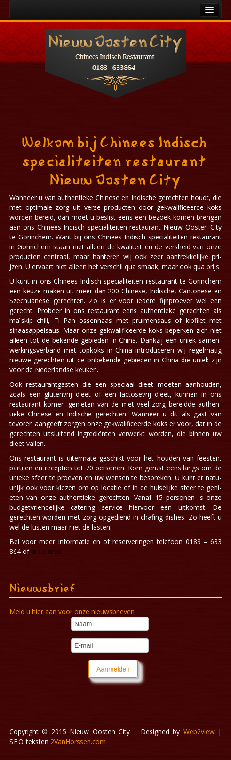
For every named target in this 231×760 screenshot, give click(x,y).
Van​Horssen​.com (78, 741)
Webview (199, 731)
